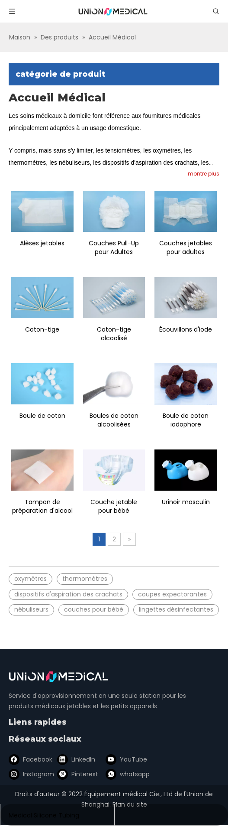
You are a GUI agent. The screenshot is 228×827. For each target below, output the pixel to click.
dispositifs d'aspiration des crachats (68, 594)
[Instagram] (30, 774)
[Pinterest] (76, 774)
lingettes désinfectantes (176, 609)
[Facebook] (30, 759)
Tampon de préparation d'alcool (42, 506)
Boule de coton (42, 415)
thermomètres (84, 578)
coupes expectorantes (172, 594)
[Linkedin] (76, 759)
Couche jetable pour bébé (113, 506)
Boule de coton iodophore (186, 420)
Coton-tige (42, 329)
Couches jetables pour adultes (185, 247)
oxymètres (30, 578)
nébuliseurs (31, 609)
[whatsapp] (122, 774)
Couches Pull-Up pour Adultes (114, 247)
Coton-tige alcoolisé (114, 333)
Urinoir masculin (186, 502)
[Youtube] (122, 759)
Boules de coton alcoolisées (114, 420)
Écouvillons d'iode (185, 329)
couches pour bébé (93, 609)
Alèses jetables (42, 243)
